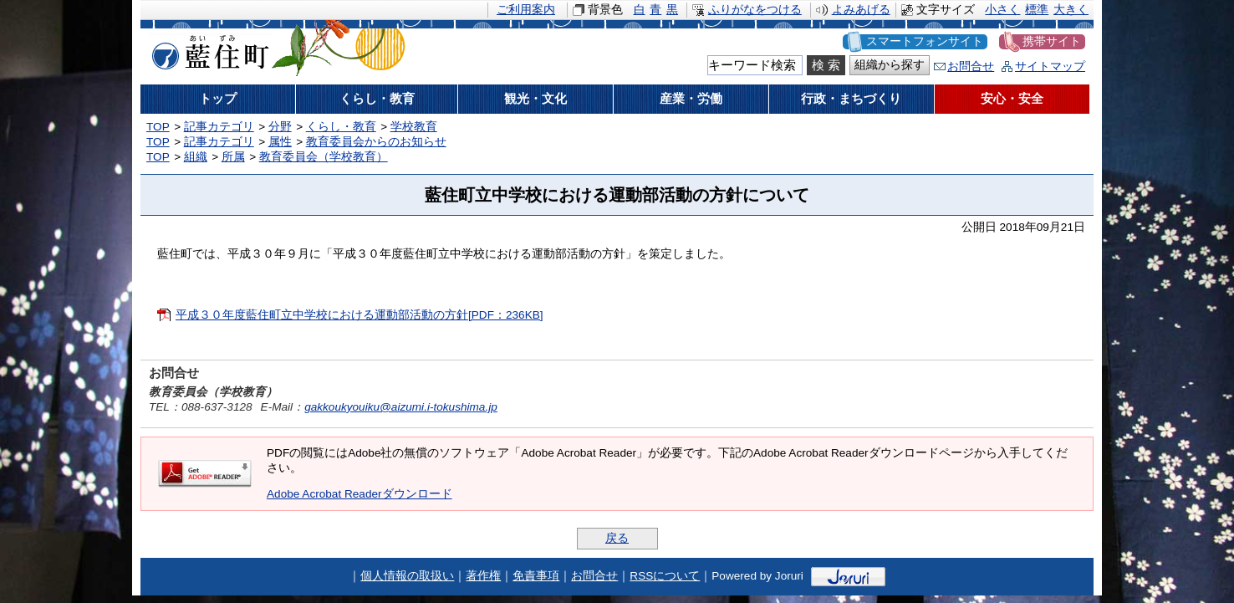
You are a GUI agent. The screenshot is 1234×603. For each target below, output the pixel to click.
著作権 (483, 576)
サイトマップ (1050, 66)
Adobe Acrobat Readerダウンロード (359, 494)
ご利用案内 (526, 9)
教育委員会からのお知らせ (376, 141)
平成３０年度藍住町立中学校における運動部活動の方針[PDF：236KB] (359, 315)
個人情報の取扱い (407, 576)
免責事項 (535, 576)
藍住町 (207, 49)
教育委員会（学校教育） (323, 157)
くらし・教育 (341, 126)
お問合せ (970, 66)
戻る (617, 538)
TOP (158, 126)
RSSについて (665, 576)
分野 (280, 126)
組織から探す (889, 65)
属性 (280, 141)
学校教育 (413, 126)
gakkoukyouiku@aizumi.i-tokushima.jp (400, 407)
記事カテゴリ (219, 126)
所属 (233, 157)
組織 (195, 157)
